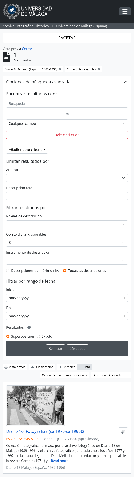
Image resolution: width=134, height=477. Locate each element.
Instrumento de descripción (28, 252)
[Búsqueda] (67, 104)
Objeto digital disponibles (26, 234)
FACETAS (67, 38)
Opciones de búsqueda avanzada (38, 82)
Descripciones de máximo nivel (35, 270)
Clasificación (42, 367)
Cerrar (27, 48)
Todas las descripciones (87, 270)
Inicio (10, 289)
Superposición (22, 336)
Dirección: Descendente (110, 375)
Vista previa (14, 367)
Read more (59, 460)
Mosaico (67, 367)
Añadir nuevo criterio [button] (26, 149)
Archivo (12, 169)
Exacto (47, 336)
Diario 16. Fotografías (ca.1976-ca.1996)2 (45, 431)
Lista (84, 367)
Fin (8, 307)
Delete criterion (67, 135)
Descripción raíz (19, 188)
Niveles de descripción (24, 216)
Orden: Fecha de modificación (63, 375)
